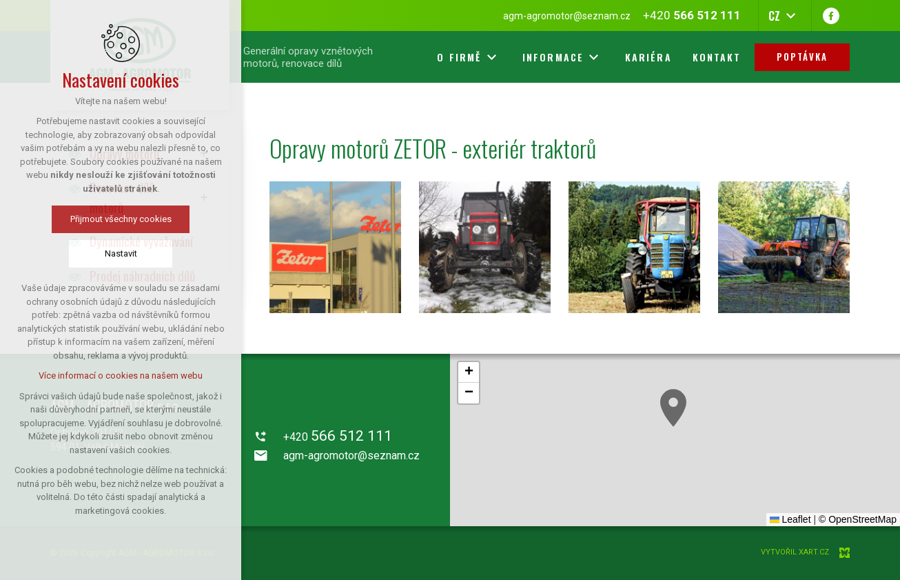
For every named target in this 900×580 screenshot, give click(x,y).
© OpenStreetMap (858, 519)
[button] (673, 408)
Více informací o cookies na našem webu (121, 375)
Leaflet (790, 519)
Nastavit (121, 253)
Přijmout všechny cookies (121, 219)
